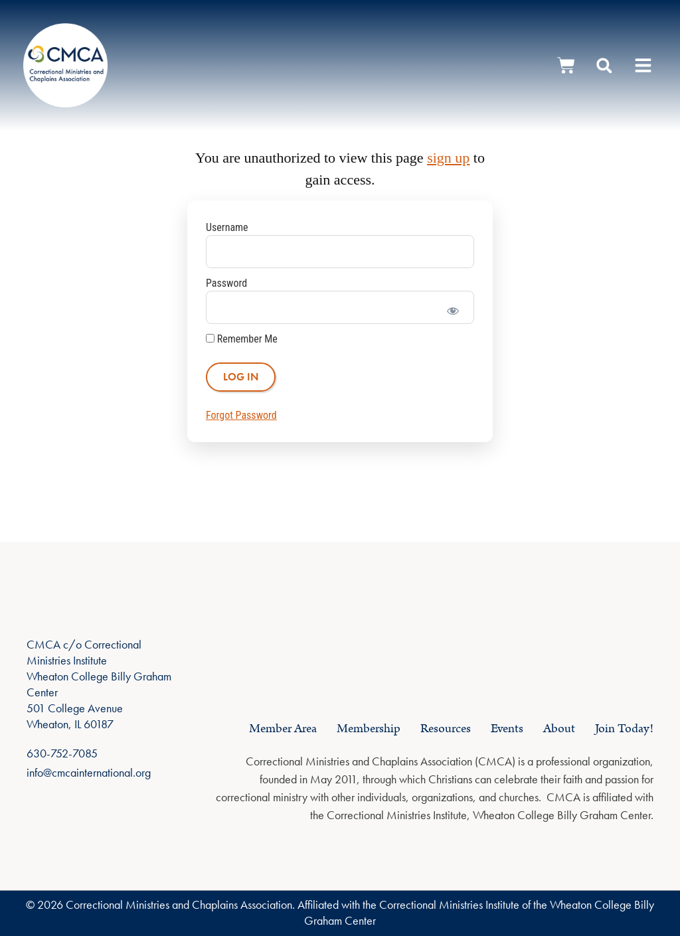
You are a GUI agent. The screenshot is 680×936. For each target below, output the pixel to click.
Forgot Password (241, 415)
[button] (643, 65)
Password (226, 283)
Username (227, 227)
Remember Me (242, 339)
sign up (448, 157)
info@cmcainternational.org (89, 772)
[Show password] (452, 307)
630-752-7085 (62, 753)
